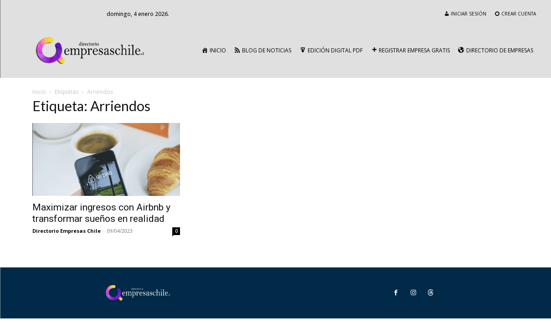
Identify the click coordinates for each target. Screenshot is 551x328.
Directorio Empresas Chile (66, 230)
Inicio (39, 92)
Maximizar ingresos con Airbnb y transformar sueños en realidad (101, 213)
